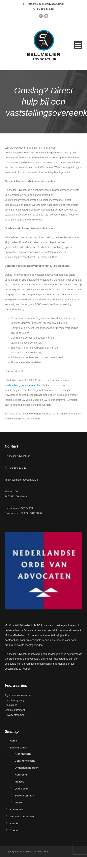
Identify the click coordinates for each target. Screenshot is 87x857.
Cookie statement (15, 709)
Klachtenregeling (14, 700)
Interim (19, 802)
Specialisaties (18, 747)
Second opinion (24, 795)
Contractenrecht (25, 760)
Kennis (14, 823)
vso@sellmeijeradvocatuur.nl (21, 385)
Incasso (19, 781)
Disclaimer (11, 704)
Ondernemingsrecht (27, 767)
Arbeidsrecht (23, 753)
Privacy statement (15, 714)
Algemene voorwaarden (18, 695)
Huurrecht (21, 774)
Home (13, 740)
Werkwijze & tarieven (22, 816)
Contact (14, 830)
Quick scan (21, 788)
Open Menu (78, 45)
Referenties (17, 809)
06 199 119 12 (45, 8)
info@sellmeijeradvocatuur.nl (46, 3)
